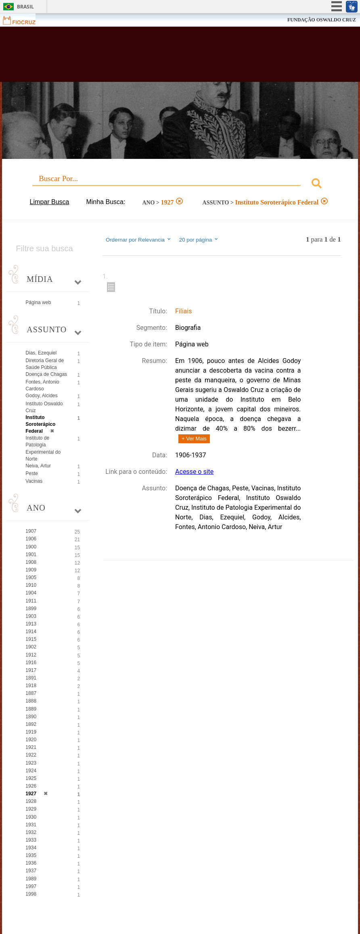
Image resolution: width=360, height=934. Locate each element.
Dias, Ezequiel (41, 353)
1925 (30, 778)
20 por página (199, 239)
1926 (30, 786)
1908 (30, 562)
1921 (30, 747)
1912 (30, 655)
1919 (30, 732)
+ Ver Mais (194, 439)
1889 (30, 709)
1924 (30, 770)
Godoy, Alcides (41, 395)
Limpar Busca (49, 201)
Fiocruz (24, 20)
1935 (30, 855)
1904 (30, 593)
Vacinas (33, 481)
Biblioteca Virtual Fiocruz (156, 57)
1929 (30, 809)
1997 (30, 886)
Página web (38, 302)
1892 (30, 724)
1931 (30, 825)
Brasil (25, 6)
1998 (30, 894)
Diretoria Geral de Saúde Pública (44, 364)
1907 (30, 531)
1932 (30, 832)
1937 (30, 871)
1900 (30, 547)
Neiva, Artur (38, 466)
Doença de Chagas (46, 374)
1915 (30, 639)
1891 (30, 678)
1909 (30, 570)
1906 (30, 539)
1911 (30, 601)
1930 (30, 817)
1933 (30, 840)
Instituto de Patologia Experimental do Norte (43, 448)
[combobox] (180, 184)
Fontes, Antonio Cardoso (42, 385)
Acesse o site (194, 471)
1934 (30, 848)
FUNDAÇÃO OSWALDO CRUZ (321, 20)
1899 (30, 608)
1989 (30, 879)
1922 (30, 755)
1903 (30, 616)
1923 (30, 763)
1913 (30, 624)
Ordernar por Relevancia (139, 239)
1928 (30, 801)
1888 (30, 701)
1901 (30, 554)
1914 (30, 631)
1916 (30, 662)
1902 (30, 647)
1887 (30, 693)
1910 (30, 585)
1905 (30, 577)
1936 (30, 863)
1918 (30, 685)
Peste (31, 473)
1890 (30, 716)
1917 (30, 670)
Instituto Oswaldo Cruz (44, 407)
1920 (30, 739)
